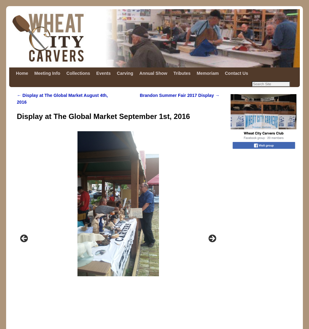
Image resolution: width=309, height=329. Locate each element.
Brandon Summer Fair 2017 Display (180, 95)
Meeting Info (47, 73)
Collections (78, 73)
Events (103, 73)
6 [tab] (136, 275)
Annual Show (153, 73)
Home (22, 73)
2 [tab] (107, 275)
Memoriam (208, 73)
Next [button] (212, 202)
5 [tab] (128, 275)
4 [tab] (121, 275)
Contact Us (236, 73)
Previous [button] (24, 202)
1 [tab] (100, 275)
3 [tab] (114, 275)
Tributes (181, 73)
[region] (118, 203)
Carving (125, 73)
